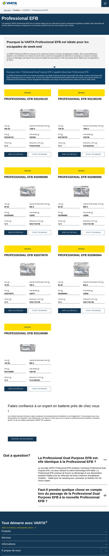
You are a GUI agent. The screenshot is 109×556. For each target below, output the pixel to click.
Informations (8, 544)
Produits (6, 531)
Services (6, 537)
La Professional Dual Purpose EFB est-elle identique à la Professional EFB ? (68, 459)
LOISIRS (26, 10)
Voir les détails (17, 155)
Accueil (7, 10)
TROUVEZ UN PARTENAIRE (22, 439)
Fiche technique (41, 155)
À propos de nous (11, 550)
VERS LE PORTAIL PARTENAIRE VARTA (17, 528)
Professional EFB (40, 10)
